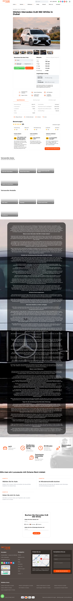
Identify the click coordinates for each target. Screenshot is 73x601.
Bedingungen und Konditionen (64, 597)
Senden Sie (36, 533)
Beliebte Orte (21, 557)
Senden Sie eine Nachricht (62, 571)
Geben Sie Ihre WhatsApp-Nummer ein (35, 527)
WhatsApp (33, 524)
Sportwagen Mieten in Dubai (43, 587)
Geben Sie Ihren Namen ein (32, 519)
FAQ (19, 559)
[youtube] (64, 1)
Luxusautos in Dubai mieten (61, 587)
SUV (19, 9)
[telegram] (62, 1)
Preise (19, 555)
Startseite (15, 9)
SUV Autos (29, 379)
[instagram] (60, 1)
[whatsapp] (59, 1)
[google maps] (66, 1)
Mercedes (23, 9)
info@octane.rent (5, 559)
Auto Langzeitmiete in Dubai (8, 589)
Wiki (19, 571)
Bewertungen (21, 568)
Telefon (27, 524)
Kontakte (20, 564)
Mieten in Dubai (7, 585)
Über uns (20, 566)
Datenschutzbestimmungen (49, 597)
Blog (19, 561)
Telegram (39, 524)
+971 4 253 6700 (53, 1)
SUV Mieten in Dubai (24, 587)
